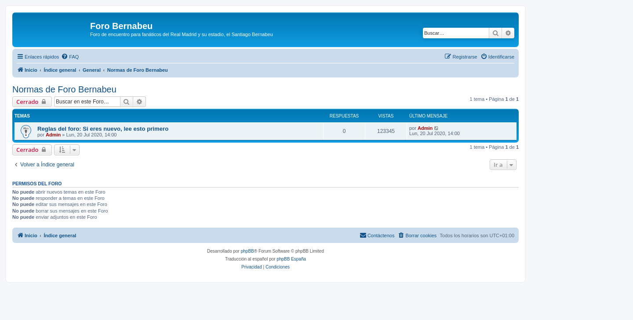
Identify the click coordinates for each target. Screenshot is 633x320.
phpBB (247, 251)
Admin (53, 134)
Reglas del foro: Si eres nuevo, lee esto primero (102, 128)
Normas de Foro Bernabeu (64, 89)
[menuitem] (70, 56)
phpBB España (291, 259)
